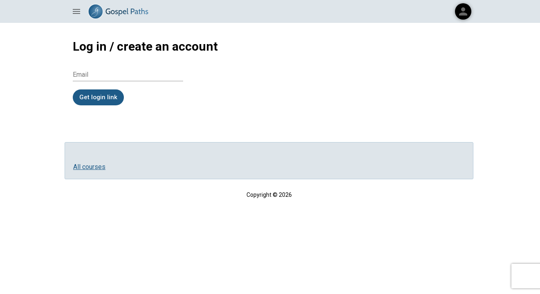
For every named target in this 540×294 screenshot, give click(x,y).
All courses (89, 167)
